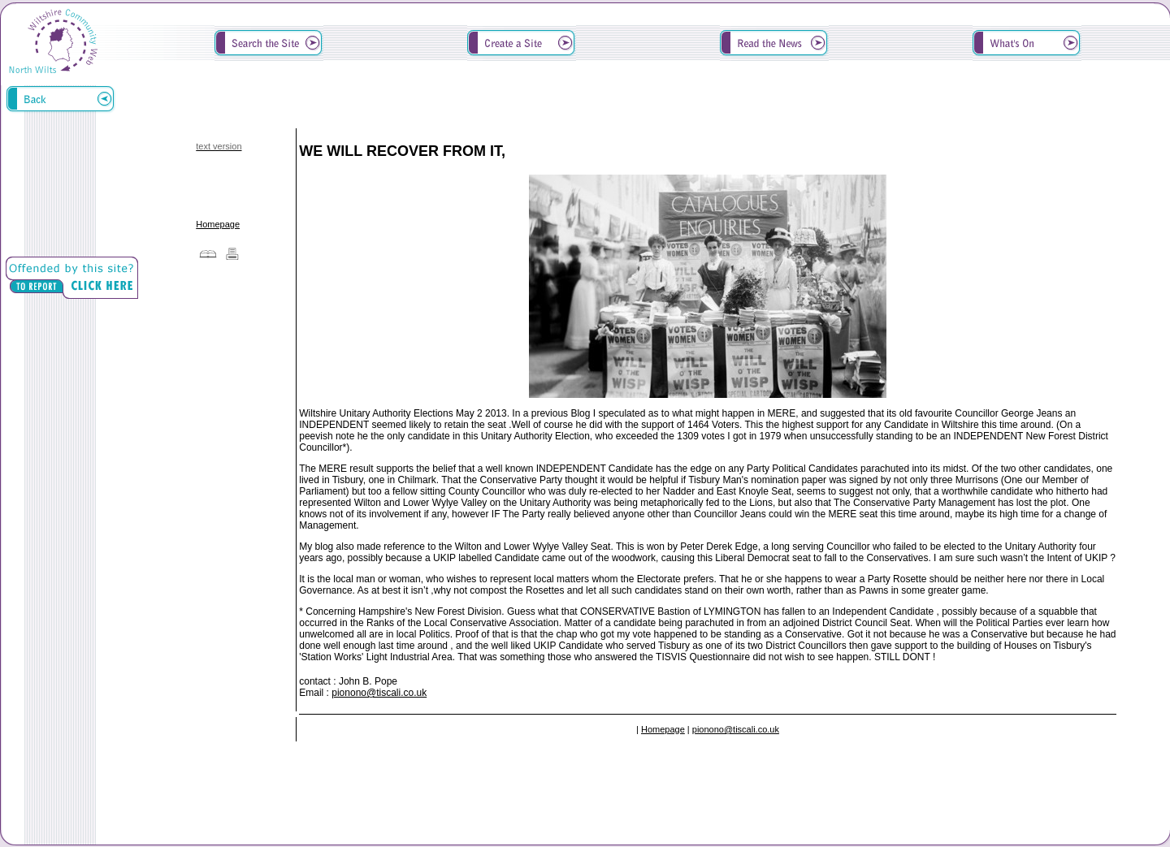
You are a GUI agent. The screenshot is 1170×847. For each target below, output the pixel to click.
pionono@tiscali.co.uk (379, 692)
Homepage (218, 224)
